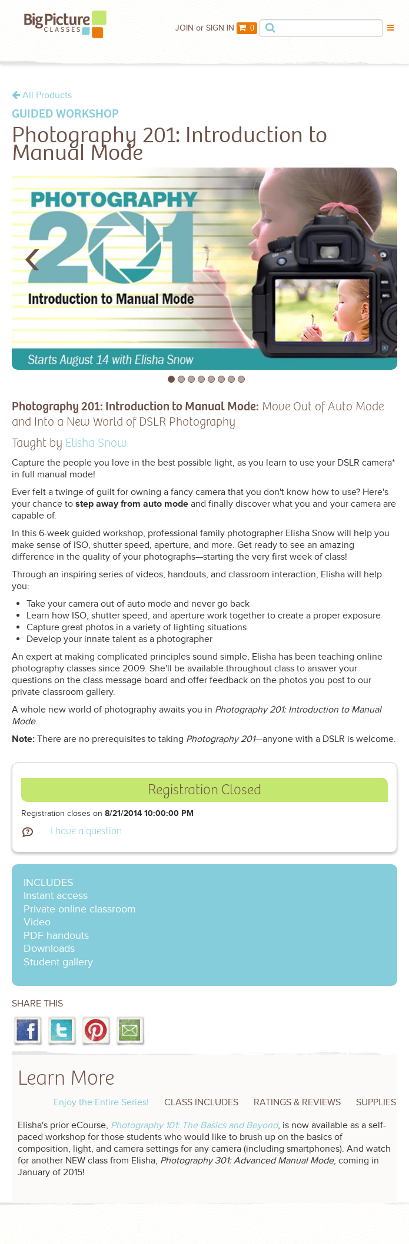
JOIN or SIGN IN (204, 28)
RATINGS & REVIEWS (297, 1102)
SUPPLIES (376, 1102)
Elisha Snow (96, 443)
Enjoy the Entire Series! (101, 1102)
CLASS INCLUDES (201, 1102)
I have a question (86, 831)
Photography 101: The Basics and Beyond (194, 1125)
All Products (42, 95)
